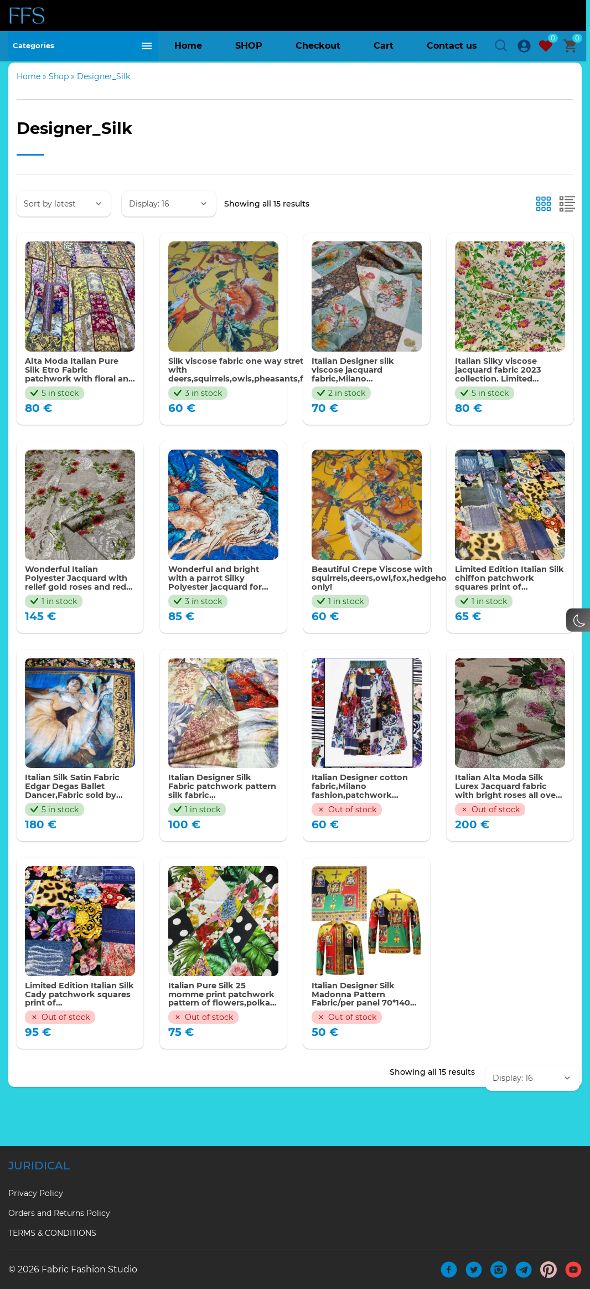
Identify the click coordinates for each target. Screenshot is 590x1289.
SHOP (248, 49)
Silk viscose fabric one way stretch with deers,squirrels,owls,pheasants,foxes (253, 391)
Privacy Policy (35, 1193)
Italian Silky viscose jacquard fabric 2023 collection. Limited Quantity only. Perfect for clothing (506, 391)
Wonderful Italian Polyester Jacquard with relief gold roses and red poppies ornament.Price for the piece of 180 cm (78, 601)
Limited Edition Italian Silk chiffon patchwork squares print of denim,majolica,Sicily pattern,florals (507, 601)
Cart (384, 49)
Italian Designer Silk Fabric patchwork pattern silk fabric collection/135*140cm (216, 812)
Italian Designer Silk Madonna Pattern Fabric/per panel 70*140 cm (366, 1023)
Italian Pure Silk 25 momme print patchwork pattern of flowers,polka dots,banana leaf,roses (220, 1023)
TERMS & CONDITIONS (52, 1233)
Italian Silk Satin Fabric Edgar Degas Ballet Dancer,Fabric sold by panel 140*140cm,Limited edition (78, 812)
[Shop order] (64, 223)
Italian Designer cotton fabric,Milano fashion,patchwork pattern (365, 812)
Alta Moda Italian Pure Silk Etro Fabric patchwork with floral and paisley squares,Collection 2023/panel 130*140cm (77, 391)
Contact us (452, 49)
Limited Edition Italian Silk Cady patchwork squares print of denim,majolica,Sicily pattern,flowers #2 (77, 1023)
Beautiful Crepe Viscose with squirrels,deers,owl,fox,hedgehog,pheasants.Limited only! (433, 601)
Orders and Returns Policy (59, 1213)
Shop (59, 96)
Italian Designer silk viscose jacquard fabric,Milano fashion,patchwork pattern (358, 391)
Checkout (318, 49)
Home (188, 49)
